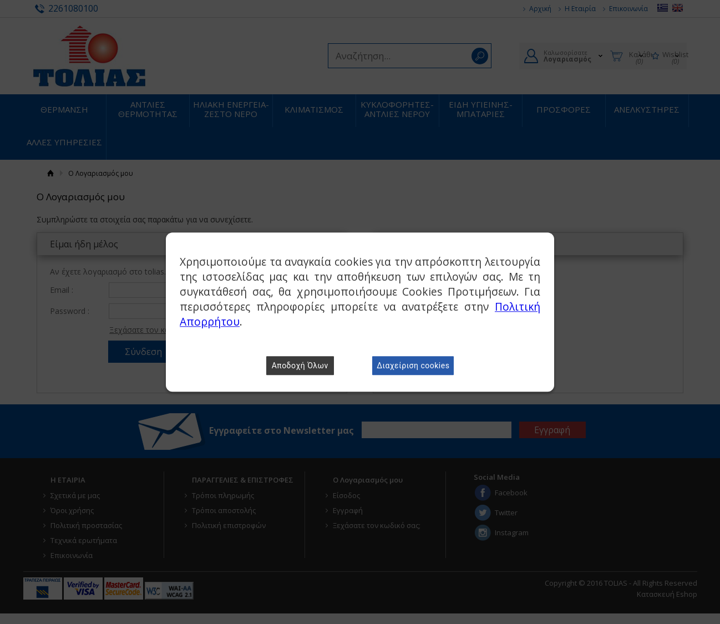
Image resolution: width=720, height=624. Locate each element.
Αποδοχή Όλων (300, 365)
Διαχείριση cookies (413, 365)
